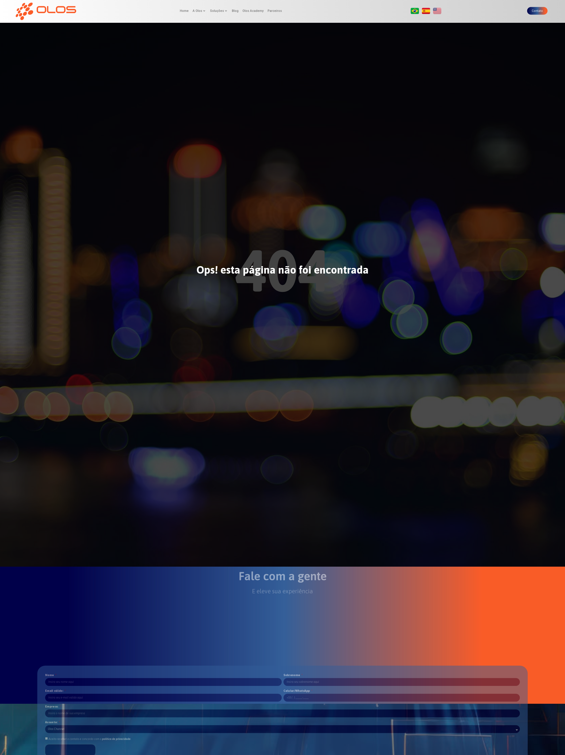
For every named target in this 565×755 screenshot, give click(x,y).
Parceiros (275, 10)
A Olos (199, 10)
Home (184, 10)
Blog (235, 10)
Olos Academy (253, 10)
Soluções (218, 10)
